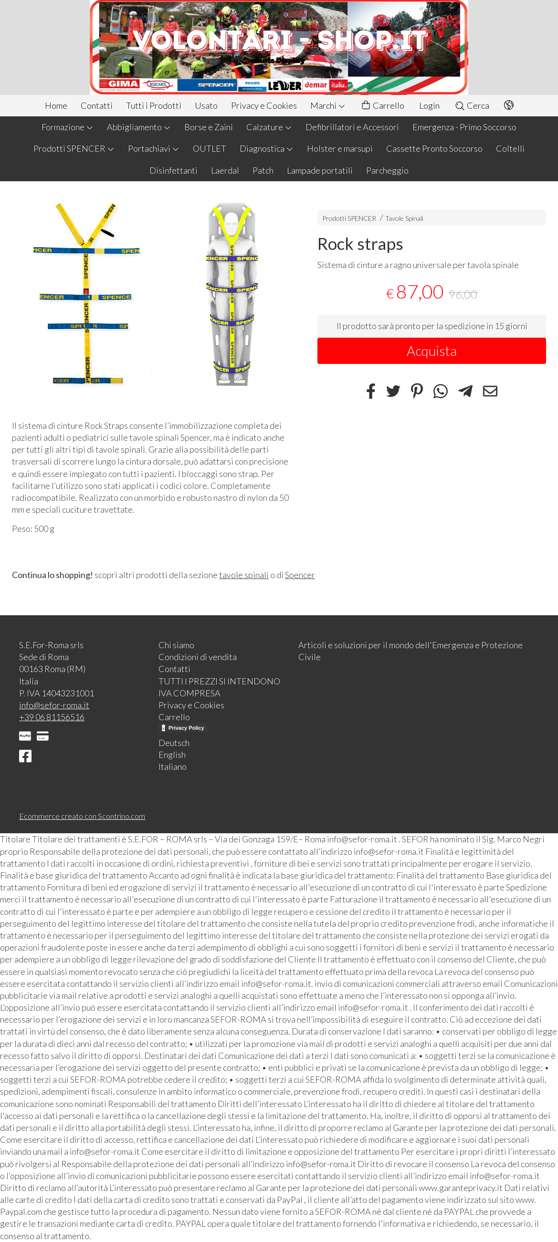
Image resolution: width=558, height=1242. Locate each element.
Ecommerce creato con (82, 815)
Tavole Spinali (404, 218)
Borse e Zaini (208, 127)
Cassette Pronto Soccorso (434, 148)
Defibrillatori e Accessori (352, 127)
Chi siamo (176, 645)
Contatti (97, 105)
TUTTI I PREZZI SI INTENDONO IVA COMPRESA (219, 687)
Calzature (269, 127)
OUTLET (209, 148)
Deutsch (174, 742)
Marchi (328, 105)
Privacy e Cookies (264, 105)
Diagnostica (267, 148)
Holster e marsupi (340, 148)
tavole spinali (244, 574)
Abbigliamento (139, 127)
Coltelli (510, 148)
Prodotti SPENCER (74, 148)
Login (429, 105)
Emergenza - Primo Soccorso (464, 127)
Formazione (68, 127)
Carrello (382, 106)
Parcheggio (387, 170)
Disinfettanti (173, 170)
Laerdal (225, 170)
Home (56, 105)
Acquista (432, 350)
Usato (206, 105)
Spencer (300, 574)
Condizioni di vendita (197, 657)
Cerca (471, 105)
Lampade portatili (320, 170)
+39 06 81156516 (51, 717)
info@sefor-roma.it (54, 705)
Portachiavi (153, 148)
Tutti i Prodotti (153, 105)
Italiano (172, 766)
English (172, 754)
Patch (263, 170)
